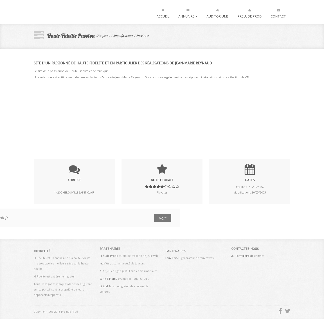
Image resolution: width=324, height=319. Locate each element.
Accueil (163, 12)
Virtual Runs (107, 285)
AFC (102, 270)
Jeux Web (105, 262)
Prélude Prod (250, 12)
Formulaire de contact (250, 254)
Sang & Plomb (108, 277)
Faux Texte (172, 259)
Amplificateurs (123, 35)
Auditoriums (218, 12)
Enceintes (142, 35)
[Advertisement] (162, 116)
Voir (26, 218)
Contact (278, 12)
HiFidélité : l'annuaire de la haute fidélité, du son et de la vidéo (52, 12)
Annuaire (188, 12)
